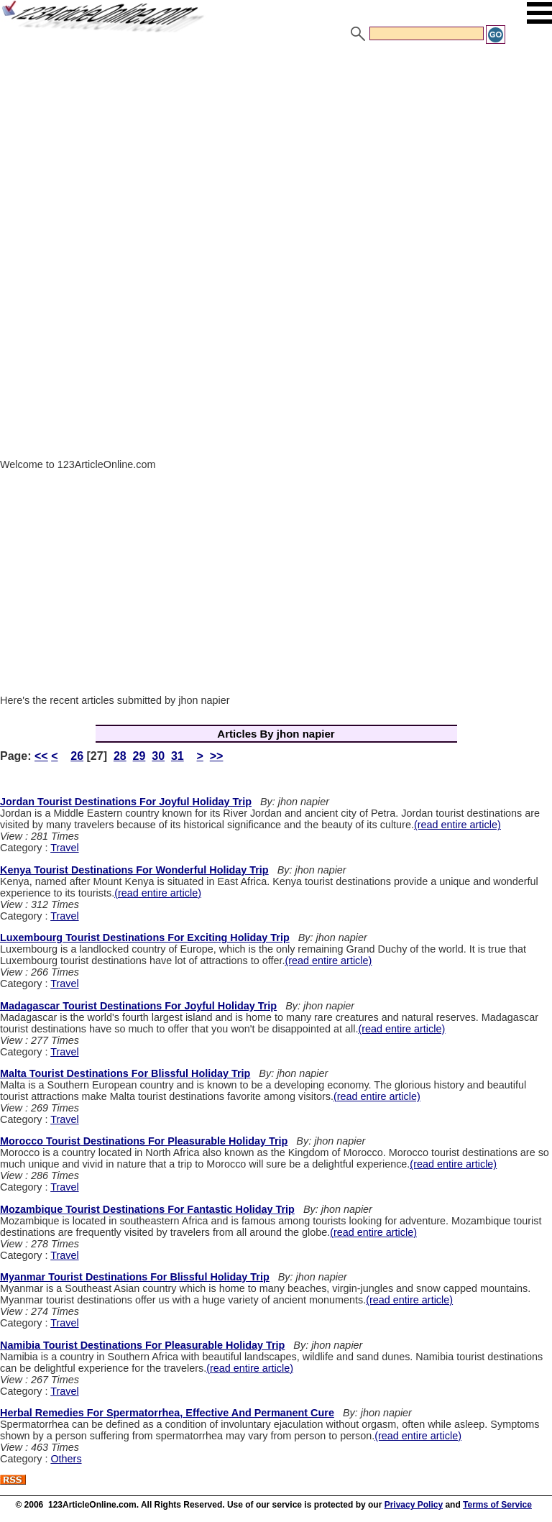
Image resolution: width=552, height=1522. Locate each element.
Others (65, 1458)
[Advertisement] (276, 153)
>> (217, 756)
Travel (64, 847)
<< (41, 756)
